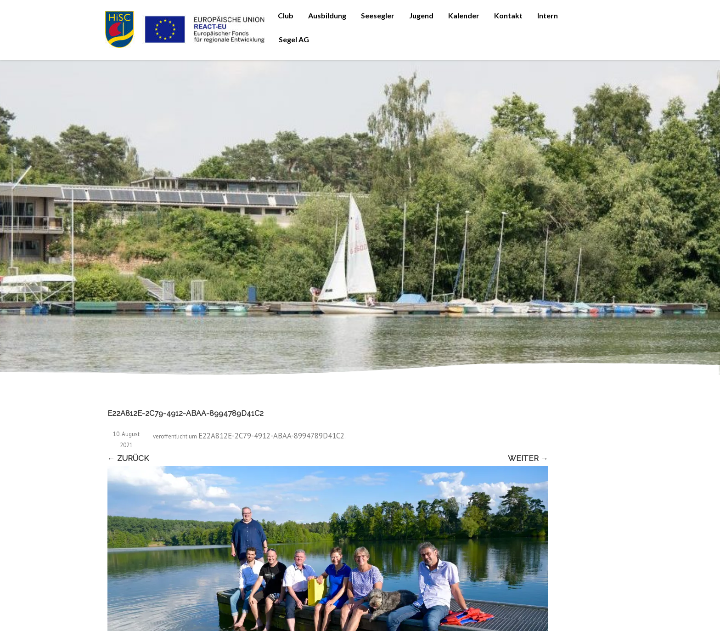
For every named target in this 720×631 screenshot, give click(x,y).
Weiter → (528, 458)
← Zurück (128, 458)
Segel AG (294, 39)
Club (285, 15)
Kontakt (508, 15)
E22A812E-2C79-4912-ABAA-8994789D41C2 (271, 436)
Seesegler (377, 15)
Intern (547, 15)
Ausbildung (327, 15)
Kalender (463, 15)
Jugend (421, 15)
